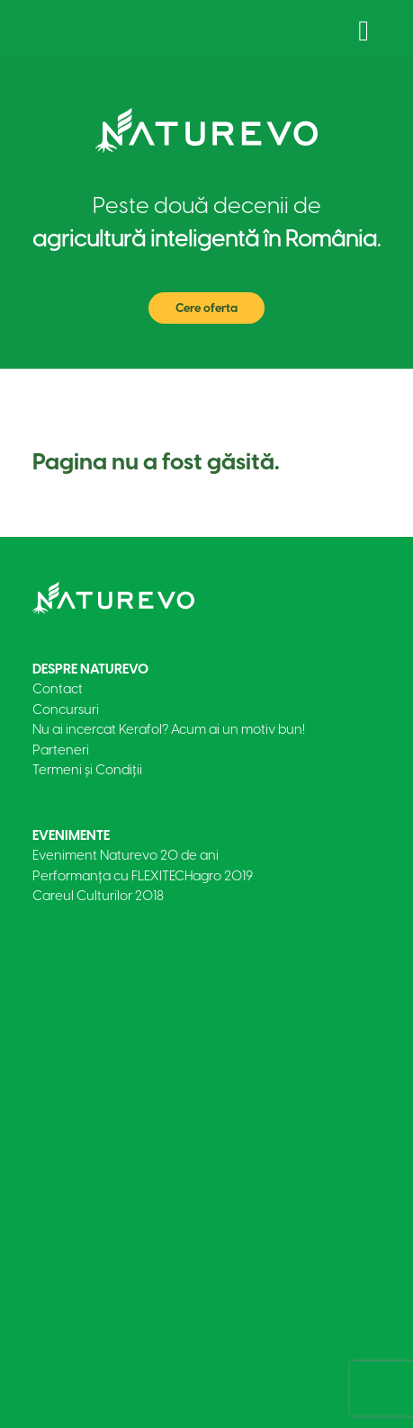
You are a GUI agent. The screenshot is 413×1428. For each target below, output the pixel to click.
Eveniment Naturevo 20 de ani (125, 855)
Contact (57, 689)
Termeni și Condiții (87, 770)
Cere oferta (206, 308)
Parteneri (60, 750)
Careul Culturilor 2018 (98, 896)
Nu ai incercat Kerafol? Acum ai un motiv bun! (168, 729)
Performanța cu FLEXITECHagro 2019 (142, 876)
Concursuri (65, 709)
